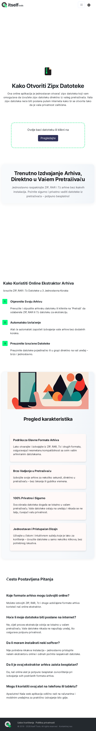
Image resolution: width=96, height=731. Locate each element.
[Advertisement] (48, 33)
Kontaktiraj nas (65, 726)
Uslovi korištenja (25, 722)
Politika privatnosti (45, 722)
